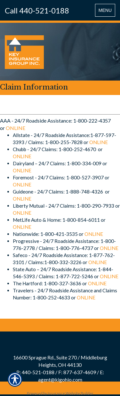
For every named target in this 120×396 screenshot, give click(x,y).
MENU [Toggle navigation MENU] (106, 12)
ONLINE (15, 128)
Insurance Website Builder (70, 393)
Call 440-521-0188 (37, 10)
